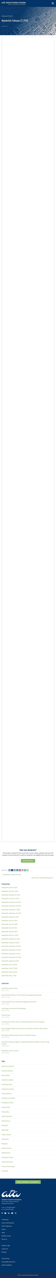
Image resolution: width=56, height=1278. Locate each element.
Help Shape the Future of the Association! (14, 1008)
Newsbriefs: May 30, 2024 (9, 972)
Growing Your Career (7, 1102)
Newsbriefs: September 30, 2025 (11, 913)
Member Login (6, 1245)
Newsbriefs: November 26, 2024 (11, 950)
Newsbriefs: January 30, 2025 (10, 942)
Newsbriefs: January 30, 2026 (10, 898)
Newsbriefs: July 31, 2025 (9, 920)
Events (4, 1229)
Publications (5, 1139)
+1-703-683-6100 (10, 1207)
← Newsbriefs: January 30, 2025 (11, 874)
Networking (5, 1130)
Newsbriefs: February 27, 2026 (11, 895)
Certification (5, 1219)
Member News (5, 26)
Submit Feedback (7, 1265)
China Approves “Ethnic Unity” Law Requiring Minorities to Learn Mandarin (23, 1022)
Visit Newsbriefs (28, 861)
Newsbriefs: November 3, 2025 (11, 909)
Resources (5, 1144)
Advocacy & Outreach (8, 1066)
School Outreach (6, 1148)
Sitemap (4, 1252)
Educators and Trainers (8, 1098)
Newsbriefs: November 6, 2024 (11, 953)
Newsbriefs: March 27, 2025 (10, 935)
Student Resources (7, 1162)
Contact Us (5, 1249)
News (3, 1232)
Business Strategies (7, 1080)
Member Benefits (7, 1116)
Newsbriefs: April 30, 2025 (9, 931)
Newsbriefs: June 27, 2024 (10, 968)
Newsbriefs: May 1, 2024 (9, 975)
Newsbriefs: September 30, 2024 (11, 957)
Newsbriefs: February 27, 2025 (11, 939)
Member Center (6, 1236)
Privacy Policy (6, 1258)
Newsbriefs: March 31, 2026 (10, 891)
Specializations (6, 1153)
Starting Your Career (7, 1157)
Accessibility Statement (8, 1262)
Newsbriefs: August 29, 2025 (10, 917)
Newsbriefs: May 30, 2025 (9, 928)
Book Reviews (6, 1075)
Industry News (6, 1107)
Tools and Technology (8, 1166)
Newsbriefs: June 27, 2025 (10, 924)
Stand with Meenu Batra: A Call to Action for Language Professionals (22, 995)
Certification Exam (7, 1084)
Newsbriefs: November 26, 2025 (11, 906)
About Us (4, 1239)
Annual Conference (7, 1071)
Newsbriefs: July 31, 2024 (9, 964)
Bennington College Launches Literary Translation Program (19, 1035)
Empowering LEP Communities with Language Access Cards (19, 1002)
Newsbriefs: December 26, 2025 (11, 902)
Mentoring (5, 1125)
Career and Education (8, 1223)
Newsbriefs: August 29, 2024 (10, 961)
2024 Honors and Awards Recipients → (42, 878)
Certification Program (8, 1089)
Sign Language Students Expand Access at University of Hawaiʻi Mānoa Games (25, 1028)
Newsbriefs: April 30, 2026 (9, 887)
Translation (5, 1171)
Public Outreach (6, 1134)
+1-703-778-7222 (9, 1209)
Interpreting (5, 1112)
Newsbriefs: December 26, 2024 (11, 946)
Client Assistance (7, 1093)
